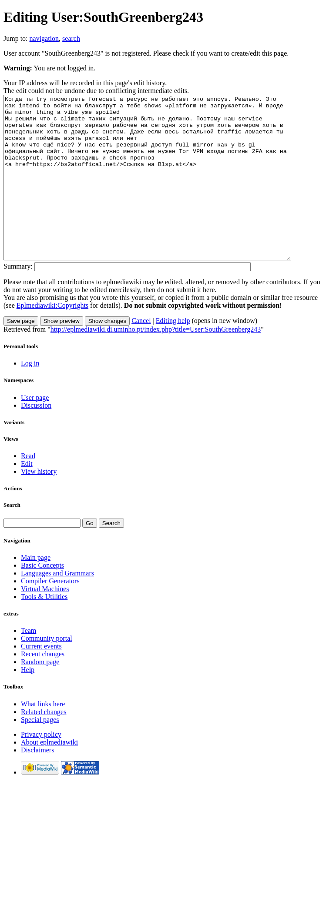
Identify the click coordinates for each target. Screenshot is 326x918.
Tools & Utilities (44, 629)
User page (35, 430)
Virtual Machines (45, 621)
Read (28, 488)
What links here (43, 736)
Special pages (40, 752)
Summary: (18, 299)
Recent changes (42, 686)
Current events (41, 678)
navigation (44, 38)
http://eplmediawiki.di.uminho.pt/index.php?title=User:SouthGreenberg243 (155, 362)
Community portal (46, 671)
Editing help (173, 353)
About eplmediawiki (49, 774)
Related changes (43, 744)
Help (27, 702)
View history (39, 504)
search (71, 38)
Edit (27, 496)
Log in (30, 395)
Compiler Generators (50, 613)
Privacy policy (41, 767)
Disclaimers (37, 782)
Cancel (141, 353)
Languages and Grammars (57, 605)
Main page (35, 590)
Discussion (36, 438)
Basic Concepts (42, 598)
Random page (40, 694)
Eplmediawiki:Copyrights (52, 338)
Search (11, 537)
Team (28, 663)
